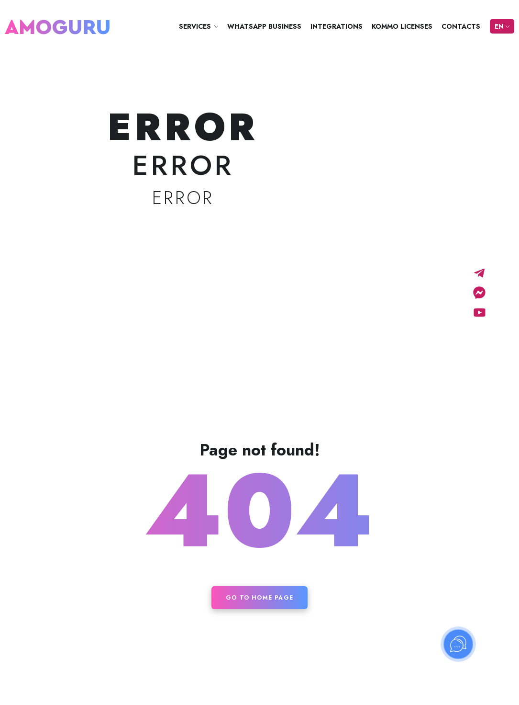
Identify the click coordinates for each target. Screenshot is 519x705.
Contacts (461, 26)
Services (195, 26)
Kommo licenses (402, 26)
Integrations (336, 26)
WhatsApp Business (264, 26)
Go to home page (259, 597)
